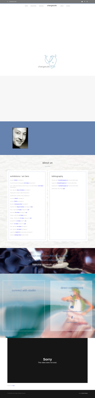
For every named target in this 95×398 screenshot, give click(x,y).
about (61, 5)
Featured (41, 5)
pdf (28, 209)
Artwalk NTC (17, 232)
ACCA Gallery (26, 183)
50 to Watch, (19, 226)
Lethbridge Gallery (17, 234)
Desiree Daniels (85, 393)
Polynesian (33, 5)
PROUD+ (16, 180)
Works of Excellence (21, 190)
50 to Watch (17, 212)
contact (68, 5)
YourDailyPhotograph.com (63, 180)
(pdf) (64, 188)
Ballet (26, 5)
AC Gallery (20, 209)
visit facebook (71, 322)
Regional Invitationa (20, 206)
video (32, 206)
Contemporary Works (18, 204)
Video (14, 385)
